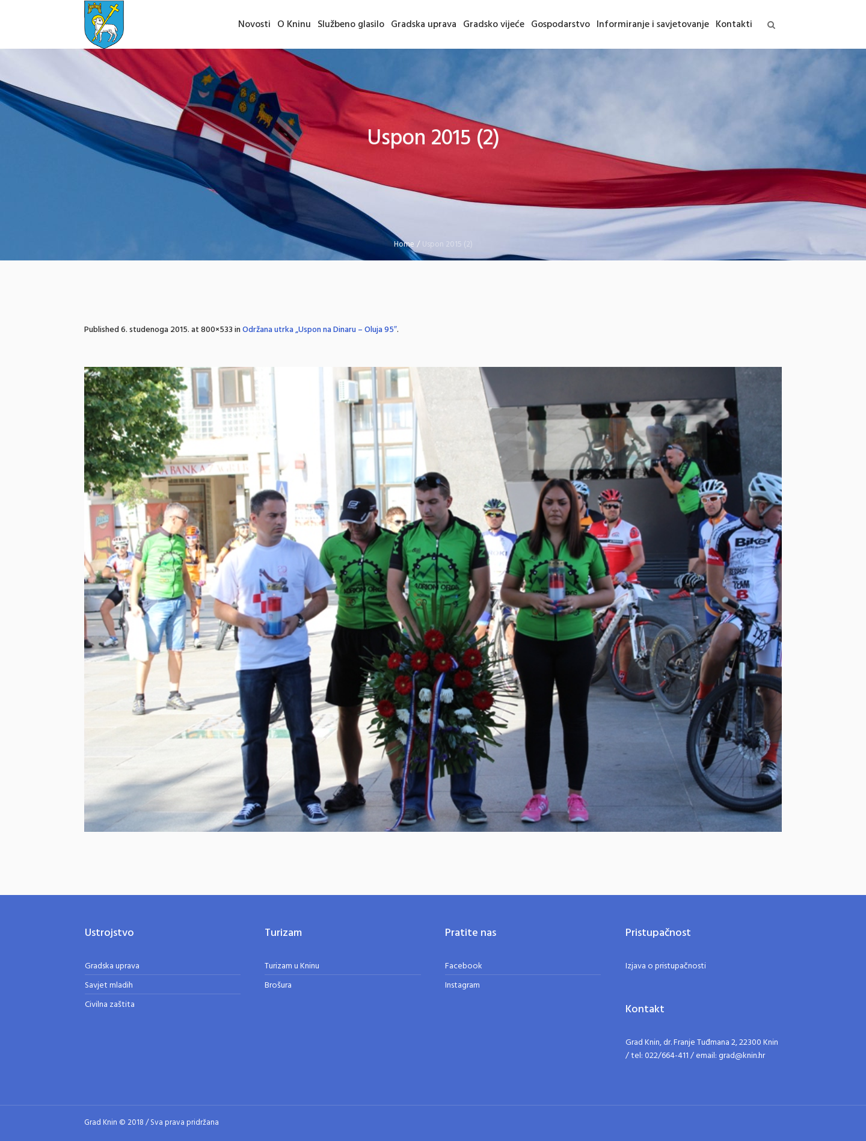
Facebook (463, 966)
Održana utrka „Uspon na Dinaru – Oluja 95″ (319, 330)
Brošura (278, 985)
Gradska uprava (112, 966)
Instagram (462, 985)
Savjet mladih (109, 985)
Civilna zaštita (110, 1005)
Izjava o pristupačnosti (665, 966)
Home (404, 244)
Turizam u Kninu (292, 966)
